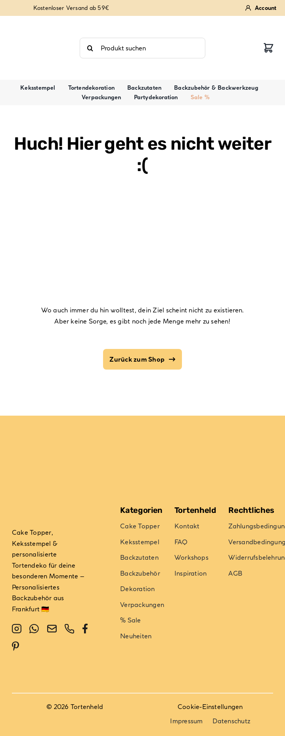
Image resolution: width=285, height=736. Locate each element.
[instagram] (16, 629)
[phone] (69, 629)
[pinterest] (15, 646)
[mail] (52, 629)
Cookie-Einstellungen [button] (210, 707)
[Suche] (90, 48)
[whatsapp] (34, 629)
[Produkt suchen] (142, 48)
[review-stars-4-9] (40, 22)
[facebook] (85, 629)
